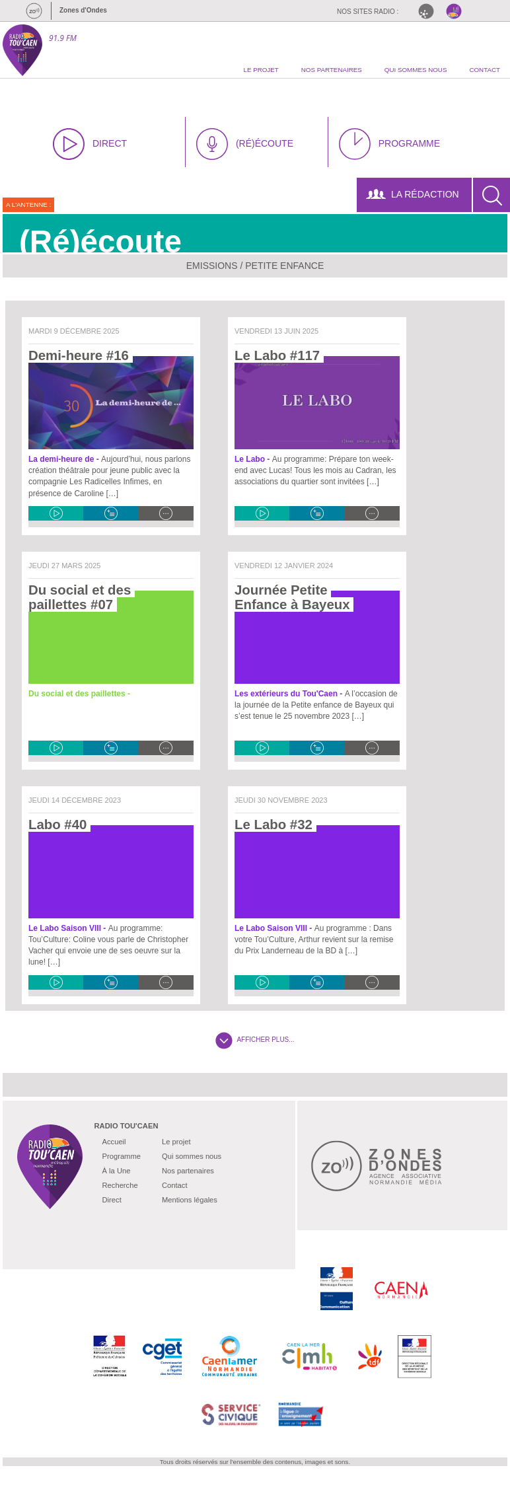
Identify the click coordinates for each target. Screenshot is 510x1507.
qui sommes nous (415, 69)
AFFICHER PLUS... (254, 1039)
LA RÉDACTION (412, 194)
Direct (112, 1200)
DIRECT (90, 144)
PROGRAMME (389, 144)
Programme (121, 1156)
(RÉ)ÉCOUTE (244, 144)
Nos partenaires (188, 1171)
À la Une (116, 1171)
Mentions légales (189, 1200)
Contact (175, 1185)
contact (484, 69)
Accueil (114, 1142)
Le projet (176, 1142)
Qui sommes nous (191, 1156)
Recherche (120, 1185)
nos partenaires (331, 69)
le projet (260, 69)
